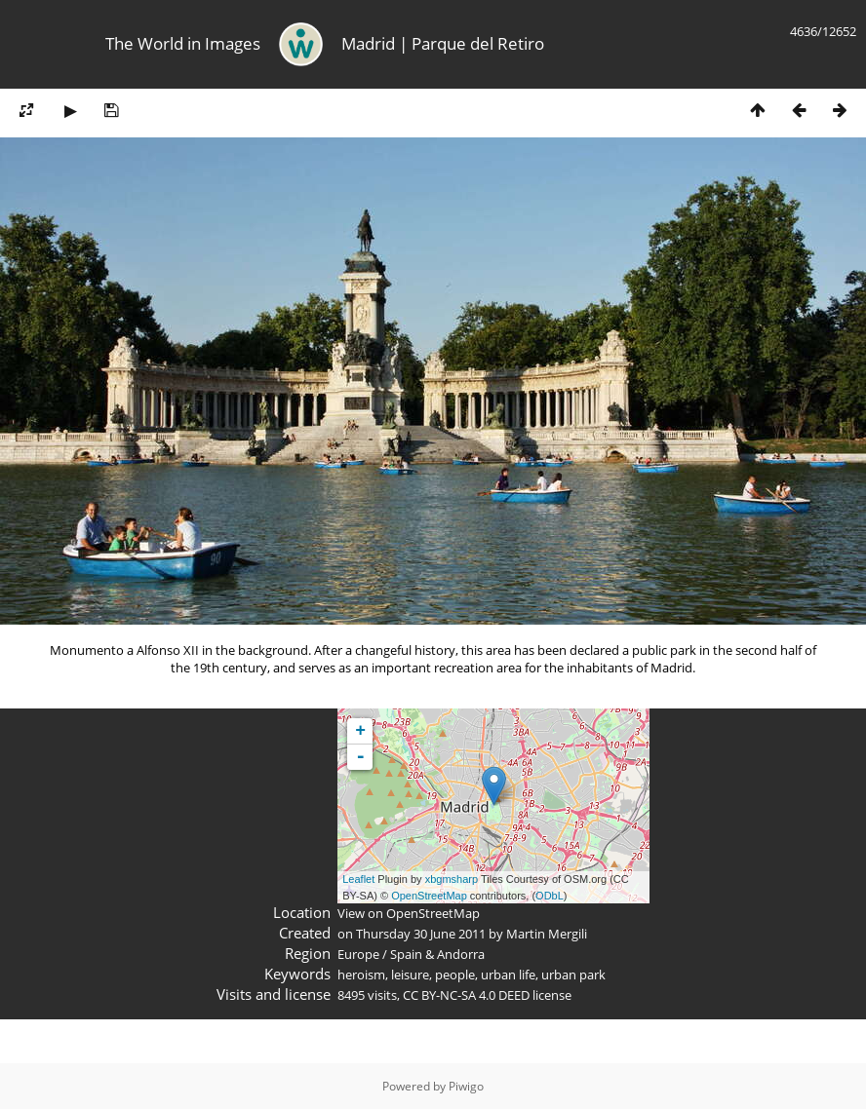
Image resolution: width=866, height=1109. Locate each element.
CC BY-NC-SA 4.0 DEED (466, 995)
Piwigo (466, 1086)
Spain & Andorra (437, 954)
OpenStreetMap (429, 895)
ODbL (549, 895)
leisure (410, 974)
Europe (358, 954)
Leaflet (358, 879)
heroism (361, 974)
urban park (573, 974)
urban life (508, 974)
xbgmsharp (451, 879)
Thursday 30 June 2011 (421, 933)
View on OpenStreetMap (408, 913)
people (455, 974)
